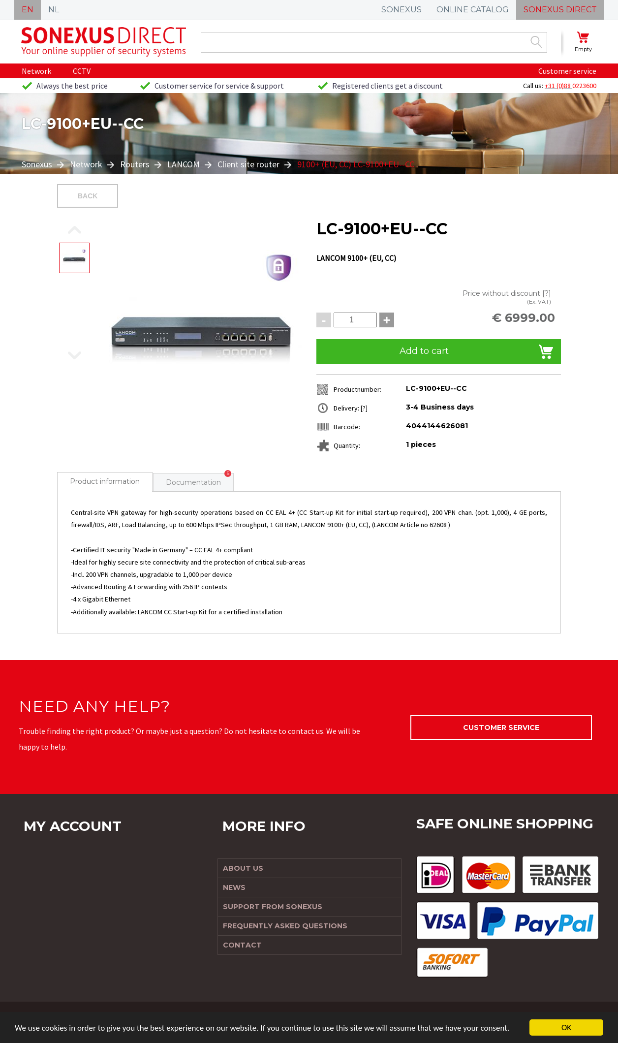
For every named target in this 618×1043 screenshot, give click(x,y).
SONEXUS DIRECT (560, 9)
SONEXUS (401, 9)
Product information (105, 481)
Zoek (536, 41)
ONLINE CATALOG (472, 9)
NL (53, 9)
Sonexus (38, 164)
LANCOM (183, 164)
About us (243, 868)
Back (87, 196)
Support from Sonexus (272, 906)
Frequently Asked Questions (285, 925)
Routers (135, 164)
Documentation (193, 482)
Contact (242, 945)
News (234, 887)
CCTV (82, 71)
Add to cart (424, 351)
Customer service (567, 71)
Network (36, 71)
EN (27, 9)
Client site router (248, 164)
